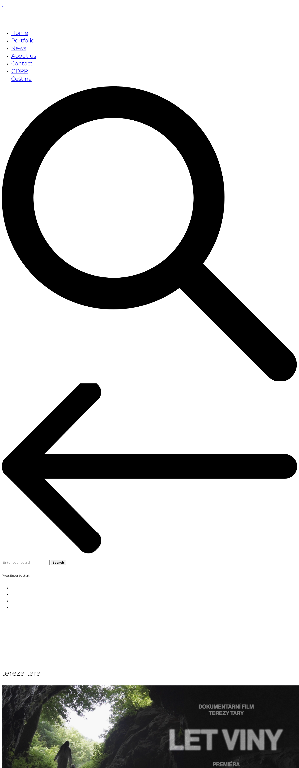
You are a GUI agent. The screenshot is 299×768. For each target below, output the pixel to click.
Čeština (21, 78)
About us (23, 55)
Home (19, 32)
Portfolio (22, 40)
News (18, 48)
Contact (22, 63)
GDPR (19, 71)
